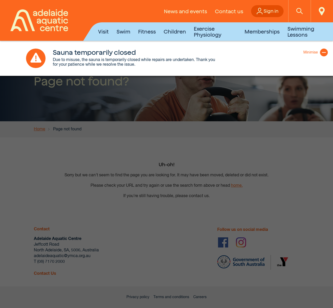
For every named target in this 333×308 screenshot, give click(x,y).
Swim (123, 32)
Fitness (147, 32)
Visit (103, 32)
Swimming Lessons (300, 32)
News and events (185, 11)
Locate (322, 11)
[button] (299, 11)
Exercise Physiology (207, 32)
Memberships (262, 32)
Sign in (271, 11)
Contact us (229, 11)
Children (175, 32)
